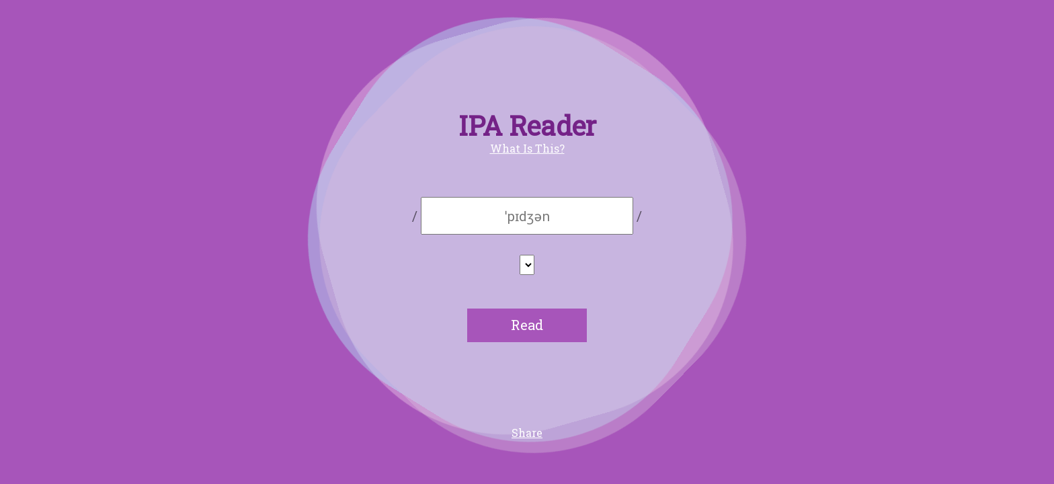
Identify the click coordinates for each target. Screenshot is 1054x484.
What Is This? (527, 148)
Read (527, 324)
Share (527, 433)
